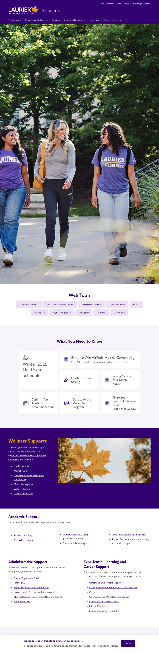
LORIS (138, 304)
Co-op (92, 592)
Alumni (118, 3)
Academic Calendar (27, 304)
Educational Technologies (76, 543)
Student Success (120, 540)
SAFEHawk (120, 313)
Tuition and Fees (22, 602)
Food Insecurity (22, 466)
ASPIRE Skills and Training (76, 535)
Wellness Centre (22, 489)
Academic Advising (23, 535)
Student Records (22, 597)
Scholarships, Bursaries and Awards (32, 588)
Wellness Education (24, 494)
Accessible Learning (24, 540)
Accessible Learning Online (59, 304)
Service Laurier (21, 592)
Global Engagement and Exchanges (129, 535)
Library (126, 3)
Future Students (107, 3)
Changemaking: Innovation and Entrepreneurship (114, 588)
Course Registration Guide (27, 578)
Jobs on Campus (97, 606)
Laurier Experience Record (102, 611)
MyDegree (38, 313)
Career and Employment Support (106, 583)
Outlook (102, 313)
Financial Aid (20, 583)
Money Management (24, 484)
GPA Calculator (118, 304)
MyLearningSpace (61, 313)
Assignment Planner (92, 304)
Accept (128, 643)
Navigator (84, 313)
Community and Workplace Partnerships (109, 597)
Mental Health (21, 471)
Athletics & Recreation (140, 3)
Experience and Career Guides (104, 602)
